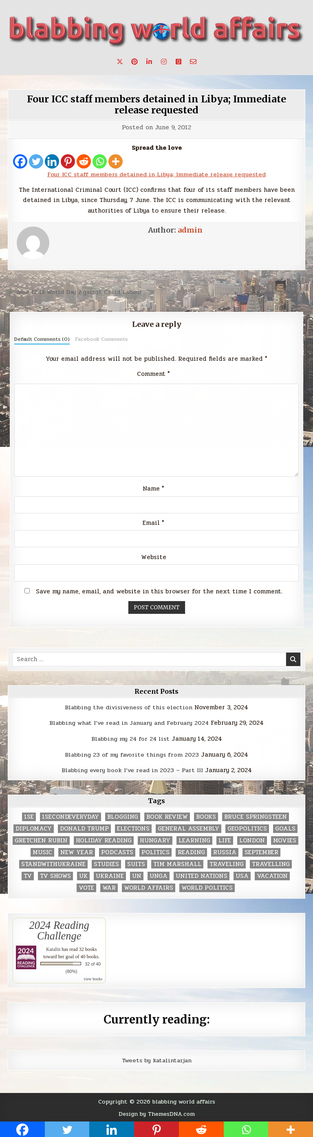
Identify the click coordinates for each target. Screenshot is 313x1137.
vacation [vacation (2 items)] (272, 875)
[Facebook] (20, 161)
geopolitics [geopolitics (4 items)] (247, 827)
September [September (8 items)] (261, 851)
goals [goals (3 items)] (285, 827)
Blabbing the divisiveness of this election (129, 707)
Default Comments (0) (42, 339)
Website (153, 557)
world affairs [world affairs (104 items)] (148, 886)
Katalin (53, 948)
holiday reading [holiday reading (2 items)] (104, 839)
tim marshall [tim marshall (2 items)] (177, 863)
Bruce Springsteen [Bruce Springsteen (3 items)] (255, 815)
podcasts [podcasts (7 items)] (117, 851)
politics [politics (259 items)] (155, 851)
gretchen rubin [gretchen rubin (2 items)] (41, 839)
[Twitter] (36, 161)
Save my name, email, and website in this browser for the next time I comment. (159, 591)
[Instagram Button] (164, 61)
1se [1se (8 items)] (29, 815)
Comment (153, 373)
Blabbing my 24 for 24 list (130, 738)
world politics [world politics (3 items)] (207, 886)
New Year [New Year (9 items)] (76, 851)
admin (190, 230)
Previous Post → (279, 292)
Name (153, 488)
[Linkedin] (52, 161)
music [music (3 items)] (42, 851)
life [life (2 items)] (224, 839)
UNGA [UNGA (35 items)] (159, 875)
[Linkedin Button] (149, 61)
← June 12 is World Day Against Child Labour (78, 292)
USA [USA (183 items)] (242, 875)
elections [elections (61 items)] (133, 827)
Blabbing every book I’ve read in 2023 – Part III (132, 769)
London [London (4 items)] (252, 839)
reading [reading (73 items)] (191, 851)
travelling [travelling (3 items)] (271, 863)
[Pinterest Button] (134, 61)
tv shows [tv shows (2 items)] (55, 875)
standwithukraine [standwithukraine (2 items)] (53, 863)
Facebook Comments (101, 339)
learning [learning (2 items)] (194, 839)
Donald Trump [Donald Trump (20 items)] (84, 827)
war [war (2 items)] (109, 886)
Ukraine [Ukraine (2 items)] (110, 875)
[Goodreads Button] (178, 61)
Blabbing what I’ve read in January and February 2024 (129, 722)
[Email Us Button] (193, 61)
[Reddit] (84, 161)
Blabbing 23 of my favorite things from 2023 (132, 754)
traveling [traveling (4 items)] (226, 863)
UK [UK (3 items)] (83, 875)
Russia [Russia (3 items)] (224, 851)
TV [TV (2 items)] (28, 875)
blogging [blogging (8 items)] (122, 815)
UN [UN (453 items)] (136, 875)
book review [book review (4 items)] (167, 815)
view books (93, 977)
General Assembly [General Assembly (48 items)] (188, 827)
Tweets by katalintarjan (156, 1059)
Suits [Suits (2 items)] (136, 863)
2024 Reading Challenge (59, 929)
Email (153, 522)
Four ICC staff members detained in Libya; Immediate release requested (156, 104)
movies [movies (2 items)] (284, 839)
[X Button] (120, 61)
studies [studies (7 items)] (106, 863)
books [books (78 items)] (206, 815)
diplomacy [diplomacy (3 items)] (33, 827)
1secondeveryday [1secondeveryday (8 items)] (70, 815)
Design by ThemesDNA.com (156, 1112)
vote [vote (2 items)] (86, 886)
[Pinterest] (68, 161)
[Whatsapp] (100, 161)
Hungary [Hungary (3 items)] (155, 839)
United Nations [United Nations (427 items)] (201, 875)
